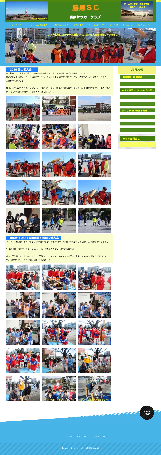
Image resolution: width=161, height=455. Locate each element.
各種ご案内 (79, 25)
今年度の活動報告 (60, 25)
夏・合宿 (114, 25)
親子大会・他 (144, 25)
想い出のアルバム (96, 25)
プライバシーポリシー (76, 436)
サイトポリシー (98, 436)
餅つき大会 (128, 25)
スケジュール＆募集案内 (37, 25)
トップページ (15, 25)
